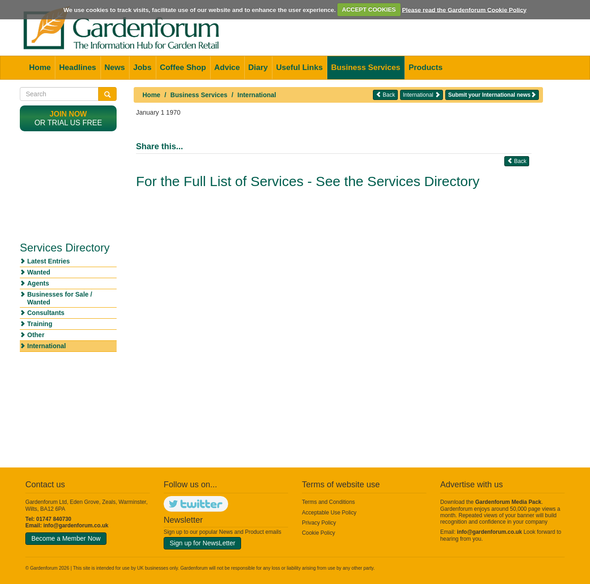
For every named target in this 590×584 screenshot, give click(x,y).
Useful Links (299, 67)
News (115, 67)
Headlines (77, 67)
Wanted (38, 272)
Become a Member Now (65, 538)
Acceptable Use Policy (329, 512)
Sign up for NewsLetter (202, 543)
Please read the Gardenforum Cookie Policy (464, 9)
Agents (38, 283)
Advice (227, 67)
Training (39, 323)
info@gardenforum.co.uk (75, 525)
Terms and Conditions (328, 502)
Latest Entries (48, 261)
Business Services (365, 67)
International (256, 95)
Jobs (142, 67)
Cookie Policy (318, 533)
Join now (68, 114)
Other (35, 335)
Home (40, 67)
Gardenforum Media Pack (508, 502)
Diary (258, 67)
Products (425, 67)
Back (385, 94)
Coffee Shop (183, 67)
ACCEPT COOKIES (369, 9)
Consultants (46, 312)
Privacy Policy (319, 523)
